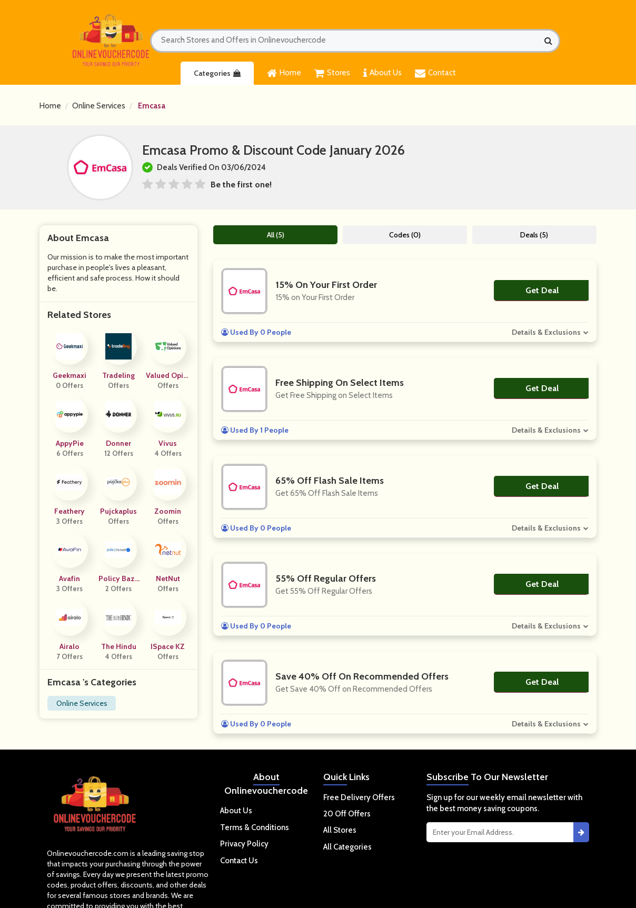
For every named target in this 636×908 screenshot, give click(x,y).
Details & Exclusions (546, 332)
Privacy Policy (244, 844)
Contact (435, 73)
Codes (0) (405, 235)
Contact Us (239, 860)
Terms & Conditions (254, 827)
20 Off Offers (347, 814)
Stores (332, 73)
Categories (217, 73)
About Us (382, 73)
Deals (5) (534, 235)
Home (284, 73)
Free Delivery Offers (359, 797)
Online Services (98, 106)
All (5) (275, 235)
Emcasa (151, 106)
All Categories (347, 847)
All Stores (339, 830)
